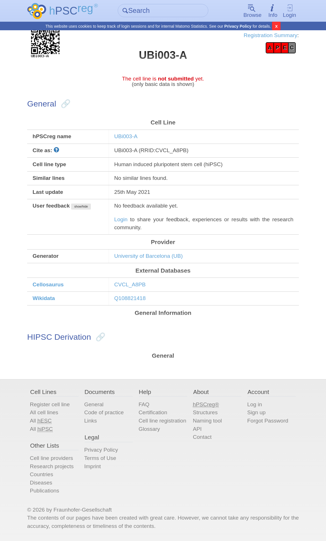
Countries (41, 474)
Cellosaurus (48, 284)
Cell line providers (51, 458)
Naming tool (207, 421)
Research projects (52, 466)
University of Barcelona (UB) (148, 256)
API (197, 429)
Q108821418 (130, 298)
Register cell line (50, 404)
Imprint (92, 466)
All (41, 421)
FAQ (144, 404)
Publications (44, 491)
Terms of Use (100, 458)
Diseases (41, 483)
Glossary (149, 429)
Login (289, 11)
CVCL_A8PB (130, 284)
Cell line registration (162, 421)
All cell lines (44, 412)
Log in (254, 404)
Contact (202, 437)
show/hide (81, 206)
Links (90, 421)
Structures (205, 412)
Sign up (256, 412)
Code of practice (104, 412)
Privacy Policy (237, 26)
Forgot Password (267, 421)
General (94, 404)
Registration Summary (270, 35)
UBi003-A (125, 136)
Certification (153, 412)
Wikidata (44, 298)
